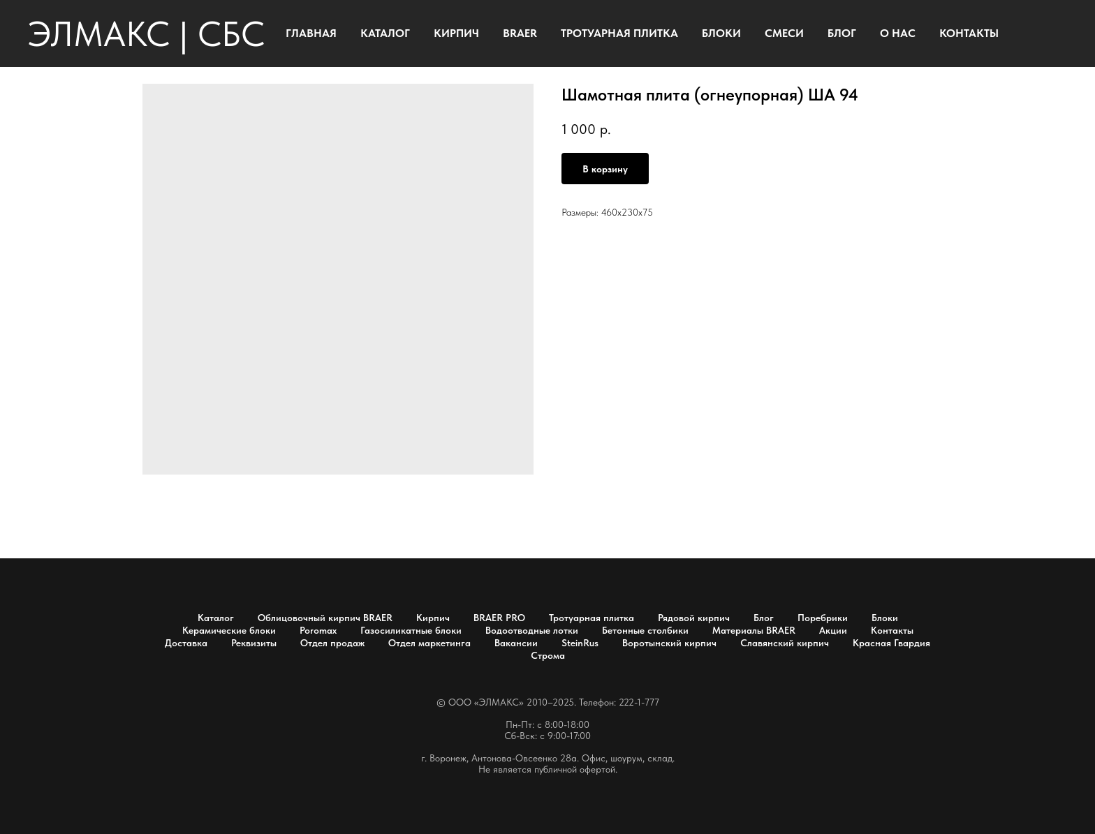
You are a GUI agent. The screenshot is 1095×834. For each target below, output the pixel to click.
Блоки (885, 617)
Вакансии (516, 642)
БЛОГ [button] (842, 33)
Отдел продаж (332, 642)
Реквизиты (254, 642)
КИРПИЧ (456, 33)
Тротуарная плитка (591, 617)
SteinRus (579, 642)
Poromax (318, 630)
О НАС (898, 33)
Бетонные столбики (645, 630)
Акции (833, 630)
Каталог (216, 617)
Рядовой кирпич (694, 617)
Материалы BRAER (753, 630)
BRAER (520, 33)
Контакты (892, 630)
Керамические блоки (229, 630)
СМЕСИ (784, 33)
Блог (764, 617)
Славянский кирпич (784, 642)
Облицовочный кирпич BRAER (325, 617)
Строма (548, 655)
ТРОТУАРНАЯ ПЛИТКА (619, 33)
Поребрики (823, 617)
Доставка (186, 642)
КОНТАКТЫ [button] (969, 33)
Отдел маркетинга (429, 642)
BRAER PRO (499, 617)
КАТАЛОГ (385, 33)
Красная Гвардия (891, 642)
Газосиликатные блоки (411, 630)
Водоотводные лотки (531, 630)
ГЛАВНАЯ (311, 33)
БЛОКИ (721, 33)
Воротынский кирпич (669, 642)
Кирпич (433, 617)
